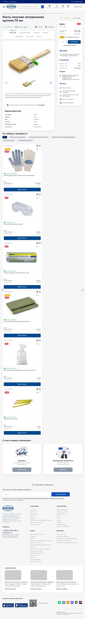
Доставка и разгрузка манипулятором (67, 538)
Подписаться (60, 494)
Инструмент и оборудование (22, 13)
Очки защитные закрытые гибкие (13, 224)
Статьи (59, 520)
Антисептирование (35, 559)
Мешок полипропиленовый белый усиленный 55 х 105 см (20, 370)
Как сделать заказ (62, 512)
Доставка (30, 36)
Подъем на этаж (34, 555)
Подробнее (41, 105)
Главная (4, 13)
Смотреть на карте (10, 589)
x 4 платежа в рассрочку (72, 37)
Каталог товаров (11, 13)
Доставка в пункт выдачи (37, 534)
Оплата (39, 36)
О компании (34, 506)
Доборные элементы (35, 561)
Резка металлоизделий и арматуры (39, 549)
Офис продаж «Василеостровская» (66, 582)
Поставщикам (34, 514)
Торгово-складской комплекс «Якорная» (16, 582)
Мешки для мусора (9, 140)
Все (5, 137)
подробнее (22, 470)
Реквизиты (33, 518)
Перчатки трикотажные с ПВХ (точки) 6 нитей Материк (19, 175)
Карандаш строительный (11, 419)
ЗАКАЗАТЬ (63, 470)
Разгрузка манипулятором (37, 553)
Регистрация (12, 1)
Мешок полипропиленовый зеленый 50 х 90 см (17, 321)
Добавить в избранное (63, 526)
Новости (32, 516)
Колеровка (33, 536)
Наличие (36, 33)
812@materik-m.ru (7, 533)
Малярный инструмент (35, 13)
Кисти (43, 13)
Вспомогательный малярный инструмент (63, 137)
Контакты (5, 527)
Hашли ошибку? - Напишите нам (42, 485)
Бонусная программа (62, 510)
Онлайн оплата (78, 6)
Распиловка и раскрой (36, 551)
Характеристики (24, 33)
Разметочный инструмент (25, 140)
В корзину (74, 42)
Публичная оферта (35, 524)
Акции (58, 516)
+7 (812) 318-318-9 (10, 530)
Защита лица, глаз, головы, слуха (38, 137)
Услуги (58, 518)
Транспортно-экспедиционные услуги (67, 542)
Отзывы (45, 33)
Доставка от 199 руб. (62, 536)
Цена (5, 181)
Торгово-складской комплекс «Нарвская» (42, 582)
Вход (6, 1)
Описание (12, 33)
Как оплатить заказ (62, 514)
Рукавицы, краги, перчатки (17, 137)
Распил (32, 538)
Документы (19, 36)
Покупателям (61, 506)
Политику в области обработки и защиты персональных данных (43, 498)
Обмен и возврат (61, 524)
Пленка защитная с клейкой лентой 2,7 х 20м (16, 273)
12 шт (25, 27)
